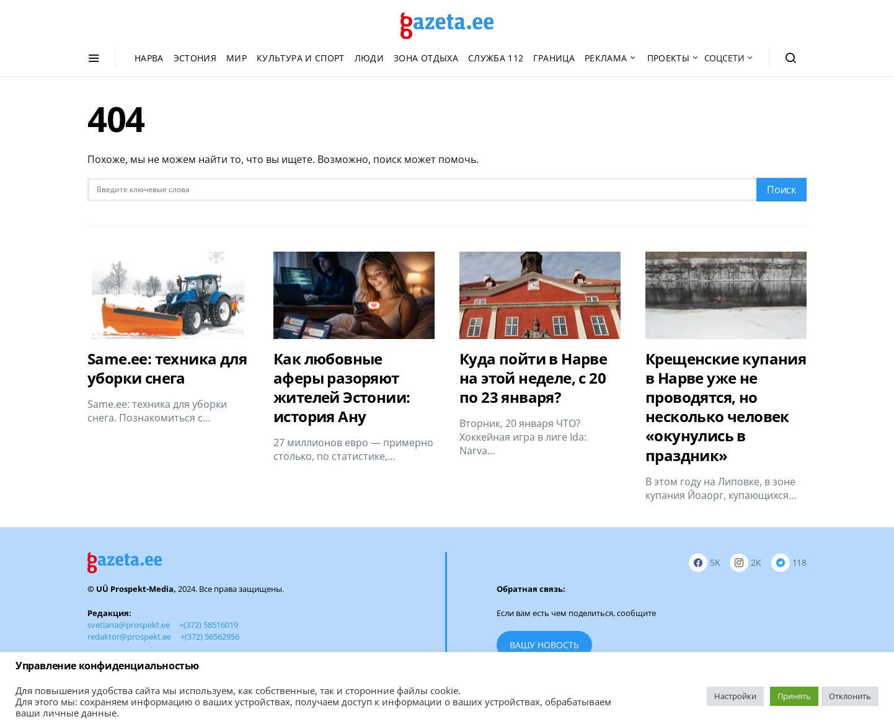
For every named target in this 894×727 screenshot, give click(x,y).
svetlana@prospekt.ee (128, 624)
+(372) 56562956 (209, 636)
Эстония (195, 58)
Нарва (149, 58)
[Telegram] (789, 563)
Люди (369, 58)
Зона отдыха (426, 58)
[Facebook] (704, 563)
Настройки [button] (735, 696)
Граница (553, 58)
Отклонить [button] (850, 696)
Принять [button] (794, 696)
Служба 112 (496, 58)
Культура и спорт (301, 58)
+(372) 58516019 (208, 624)
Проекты (668, 58)
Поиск (781, 189)
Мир (236, 58)
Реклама (606, 58)
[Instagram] (745, 563)
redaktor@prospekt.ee (129, 636)
